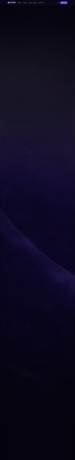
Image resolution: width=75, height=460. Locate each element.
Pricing (30, 2)
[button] (20, 3)
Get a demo (63, 2)
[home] (12, 3)
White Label (41, 2)
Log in (59, 2)
